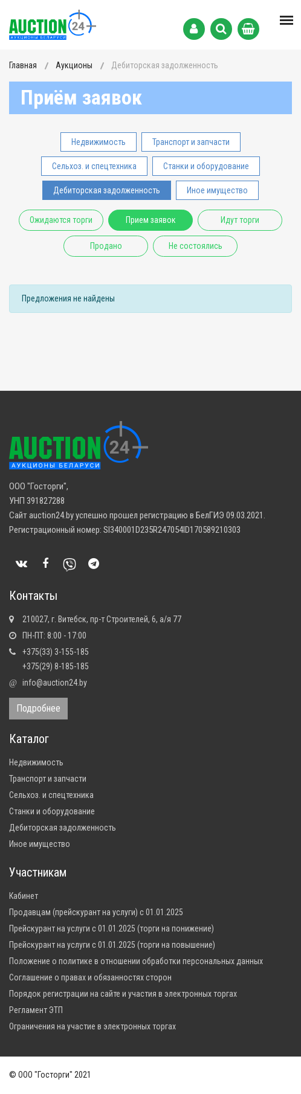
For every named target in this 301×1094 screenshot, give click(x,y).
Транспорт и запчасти (191, 142)
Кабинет (23, 896)
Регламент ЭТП (36, 1010)
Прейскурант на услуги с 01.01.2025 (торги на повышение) (112, 945)
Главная (23, 65)
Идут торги (240, 220)
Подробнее (38, 708)
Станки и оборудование (206, 166)
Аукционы (74, 65)
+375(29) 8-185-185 (55, 666)
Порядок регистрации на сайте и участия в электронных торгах (123, 994)
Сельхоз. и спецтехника (94, 166)
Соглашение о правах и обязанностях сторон (90, 977)
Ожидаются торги (61, 220)
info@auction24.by (54, 682)
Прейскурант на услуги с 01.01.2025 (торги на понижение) (111, 928)
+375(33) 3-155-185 (55, 652)
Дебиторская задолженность (106, 190)
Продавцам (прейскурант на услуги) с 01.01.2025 (96, 912)
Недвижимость (98, 142)
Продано (106, 246)
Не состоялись (195, 246)
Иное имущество (217, 190)
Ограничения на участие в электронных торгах (92, 1026)
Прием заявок (151, 220)
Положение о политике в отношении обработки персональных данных (136, 961)
